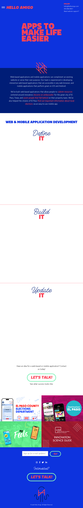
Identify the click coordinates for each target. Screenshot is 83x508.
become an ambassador (44, 95)
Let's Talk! (41, 378)
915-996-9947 (68, 9)
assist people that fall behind (35, 98)
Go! (55, 454)
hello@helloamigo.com (71, 6)
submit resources (65, 92)
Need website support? (71, 11)
